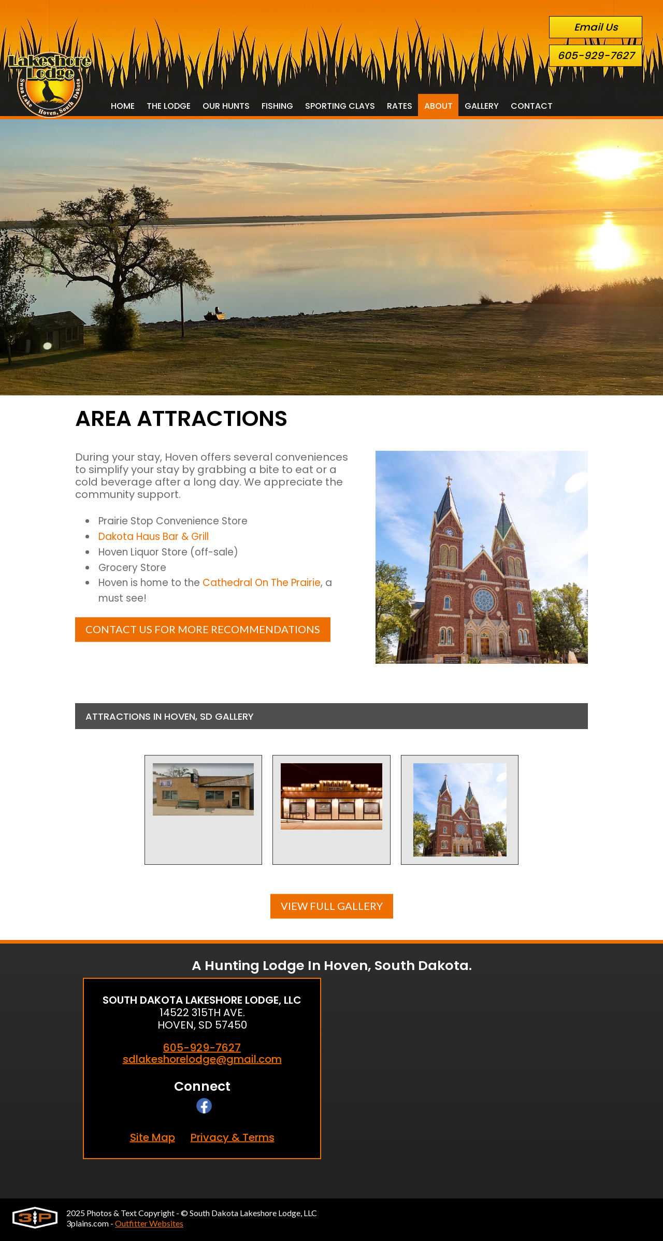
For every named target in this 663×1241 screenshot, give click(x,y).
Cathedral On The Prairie (276, 588)
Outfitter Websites (149, 1223)
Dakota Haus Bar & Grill (159, 538)
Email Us (596, 27)
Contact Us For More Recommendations (202, 636)
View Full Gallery (332, 905)
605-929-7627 (595, 56)
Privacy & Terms (233, 1137)
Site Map (152, 1137)
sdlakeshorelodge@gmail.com (202, 1058)
